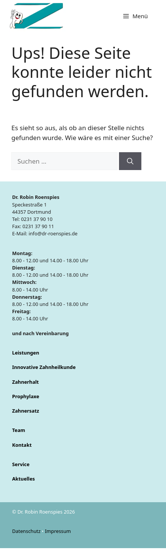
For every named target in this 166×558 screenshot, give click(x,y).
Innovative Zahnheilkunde (44, 367)
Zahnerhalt (25, 381)
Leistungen (25, 352)
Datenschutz (27, 531)
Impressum (58, 531)
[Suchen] (130, 161)
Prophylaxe (25, 396)
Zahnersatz (25, 410)
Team (18, 430)
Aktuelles (23, 478)
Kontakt (22, 444)
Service (21, 464)
